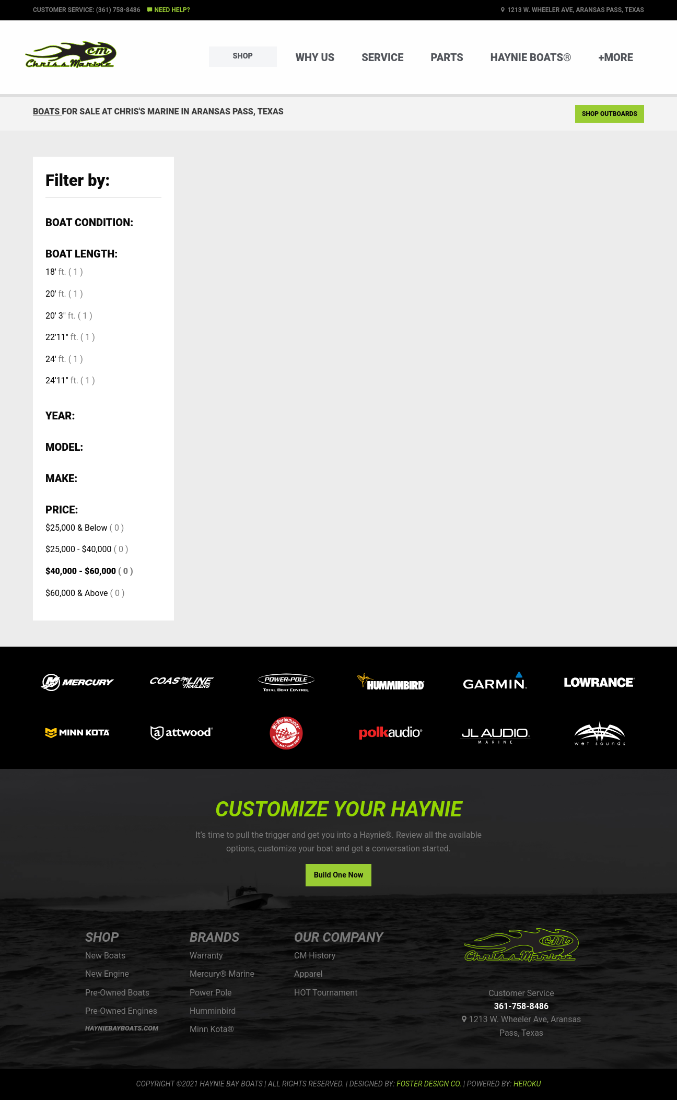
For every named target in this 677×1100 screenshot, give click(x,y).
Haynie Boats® (531, 57)
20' (50, 294)
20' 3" (55, 316)
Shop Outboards (609, 114)
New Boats (105, 956)
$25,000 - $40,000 (78, 549)
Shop (243, 56)
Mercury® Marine (222, 974)
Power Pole (211, 993)
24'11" (56, 380)
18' (50, 272)
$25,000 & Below (76, 528)
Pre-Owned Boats (117, 993)
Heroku (527, 1084)
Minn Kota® (212, 1029)
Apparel (308, 974)
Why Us (315, 57)
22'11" (56, 337)
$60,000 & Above (76, 593)
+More (616, 57)
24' (50, 359)
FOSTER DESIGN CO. (428, 1084)
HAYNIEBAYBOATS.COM (121, 1028)
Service (382, 57)
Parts (446, 57)
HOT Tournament (325, 993)
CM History (314, 956)
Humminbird (213, 1011)
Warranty (206, 956)
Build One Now (339, 875)
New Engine (107, 974)
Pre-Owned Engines (121, 1011)
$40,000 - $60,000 (80, 571)
